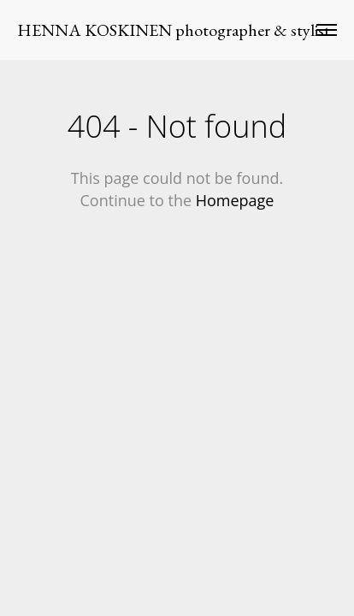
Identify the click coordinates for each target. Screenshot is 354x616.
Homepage (235, 200)
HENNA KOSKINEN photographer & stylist (173, 29)
